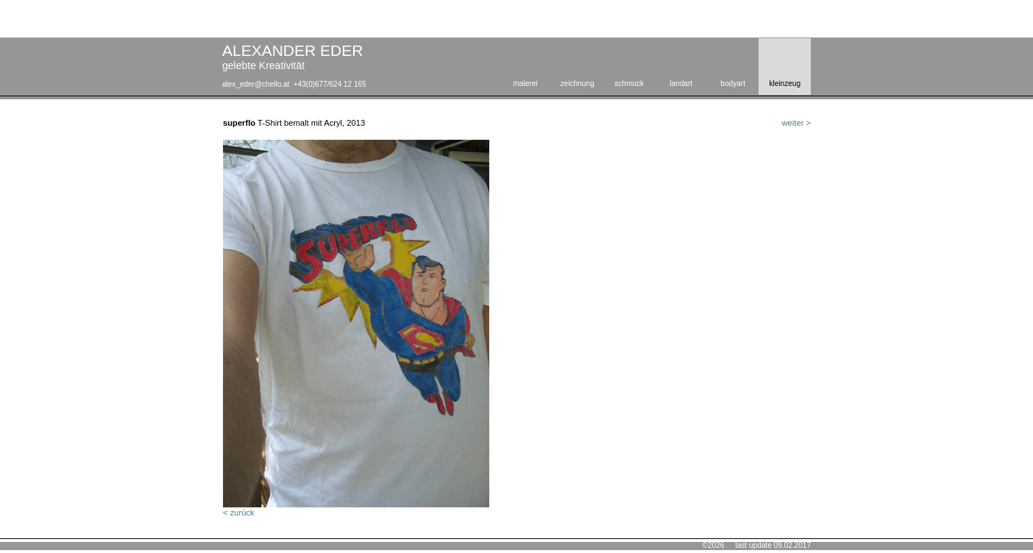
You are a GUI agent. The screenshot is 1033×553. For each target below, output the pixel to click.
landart (681, 83)
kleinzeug (785, 83)
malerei (525, 83)
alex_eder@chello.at (255, 84)
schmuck (629, 83)
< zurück (239, 512)
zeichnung (577, 83)
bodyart (732, 83)
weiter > (796, 122)
